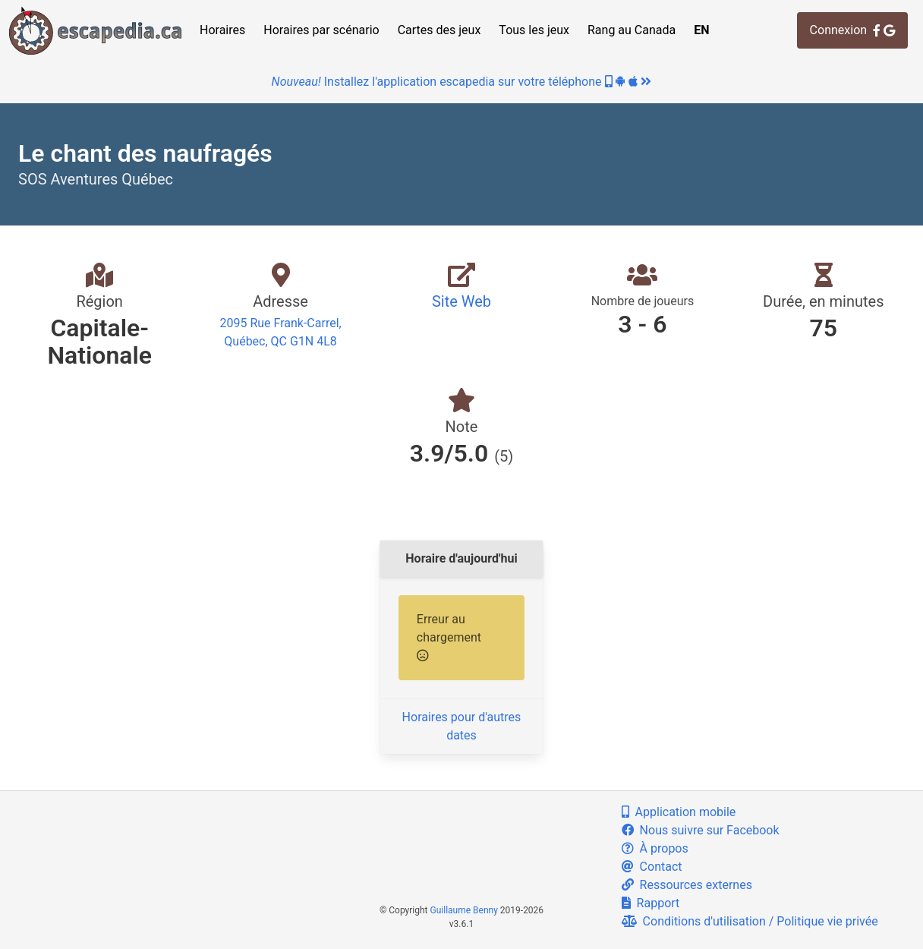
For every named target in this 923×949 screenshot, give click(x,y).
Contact (652, 866)
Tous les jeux (534, 30)
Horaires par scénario (321, 30)
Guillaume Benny (464, 910)
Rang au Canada (632, 30)
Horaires (222, 30)
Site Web (461, 301)
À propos (655, 848)
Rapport (651, 903)
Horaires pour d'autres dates (461, 726)
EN (701, 30)
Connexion (852, 30)
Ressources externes (687, 885)
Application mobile (679, 812)
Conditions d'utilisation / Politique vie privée (750, 921)
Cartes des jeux (439, 30)
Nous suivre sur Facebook (701, 830)
